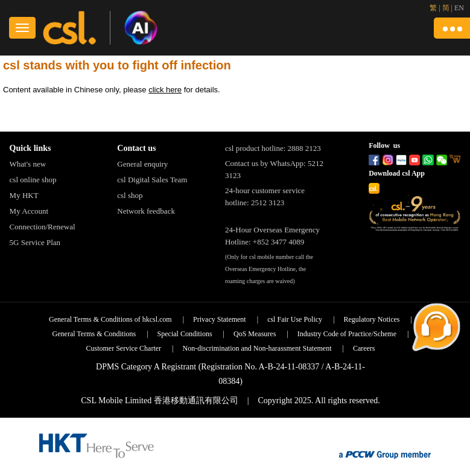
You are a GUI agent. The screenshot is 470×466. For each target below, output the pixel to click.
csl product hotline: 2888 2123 (273, 148)
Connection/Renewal (42, 226)
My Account (29, 210)
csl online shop (33, 179)
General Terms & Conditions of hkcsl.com (110, 319)
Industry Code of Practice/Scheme (346, 334)
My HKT (24, 195)
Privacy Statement (219, 319)
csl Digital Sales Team (152, 179)
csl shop (129, 195)
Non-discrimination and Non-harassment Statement (257, 348)
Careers (364, 348)
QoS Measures (254, 334)
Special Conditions (184, 334)
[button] (452, 28)
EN (459, 8)
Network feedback (146, 210)
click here (165, 89)
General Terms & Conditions (94, 334)
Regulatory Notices (372, 319)
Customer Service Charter (123, 348)
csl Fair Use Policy (294, 319)
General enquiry (142, 163)
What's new (28, 163)
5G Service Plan (35, 242)
